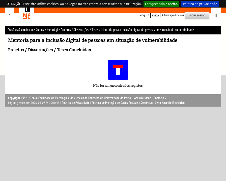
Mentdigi (52, 30)
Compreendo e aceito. (161, 4)
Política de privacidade (200, 4)
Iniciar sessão (197, 15)
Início (29, 30)
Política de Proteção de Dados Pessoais (115, 103)
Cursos (40, 30)
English (144, 15)
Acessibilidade (142, 98)
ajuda (155, 15)
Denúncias (146, 103)
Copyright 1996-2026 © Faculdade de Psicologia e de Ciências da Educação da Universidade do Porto (70, 98)
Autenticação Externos (173, 15)
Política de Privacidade (76, 103)
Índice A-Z (160, 98)
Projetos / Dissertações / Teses (79, 30)
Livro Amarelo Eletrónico (170, 103)
